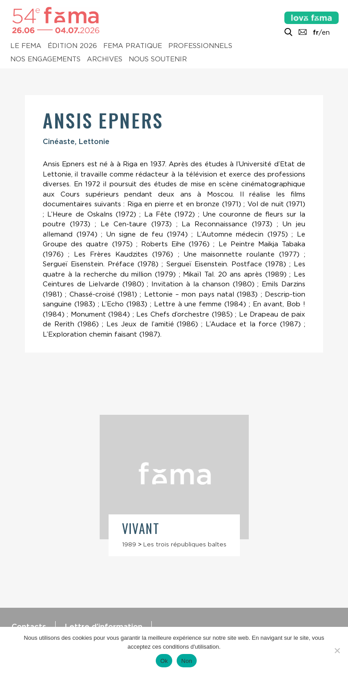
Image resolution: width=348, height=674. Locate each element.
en (326, 32)
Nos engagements (45, 60)
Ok (164, 661)
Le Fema (25, 46)
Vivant (140, 528)
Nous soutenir (158, 60)
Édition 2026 (72, 46)
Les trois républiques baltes (185, 544)
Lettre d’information (103, 626)
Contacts (29, 626)
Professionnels (200, 46)
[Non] (336, 650)
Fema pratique (132, 46)
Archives (104, 60)
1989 (129, 544)
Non (186, 661)
